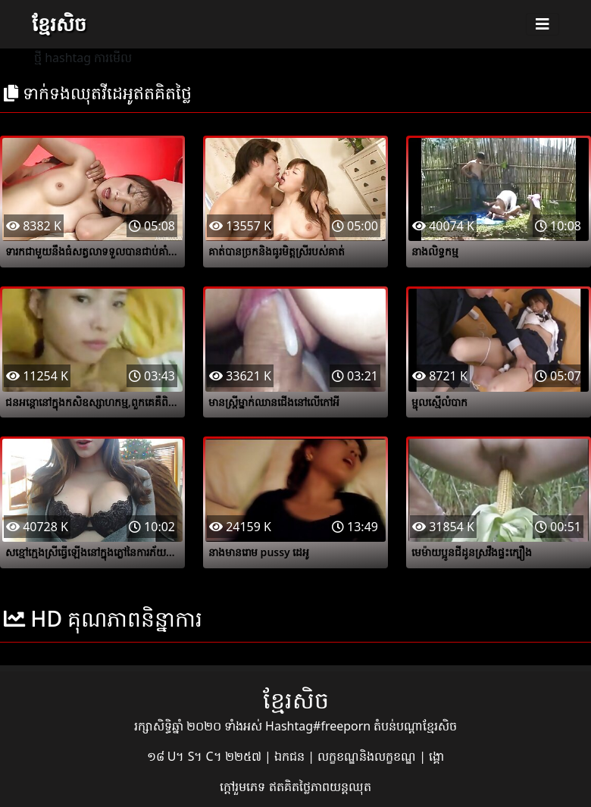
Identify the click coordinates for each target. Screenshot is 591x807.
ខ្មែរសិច (59, 23)
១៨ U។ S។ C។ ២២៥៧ (205, 756)
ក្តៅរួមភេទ (244, 786)
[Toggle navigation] (542, 24)
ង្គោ (436, 756)
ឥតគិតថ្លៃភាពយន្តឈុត (320, 786)
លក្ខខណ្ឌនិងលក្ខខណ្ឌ (368, 756)
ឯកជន (291, 756)
